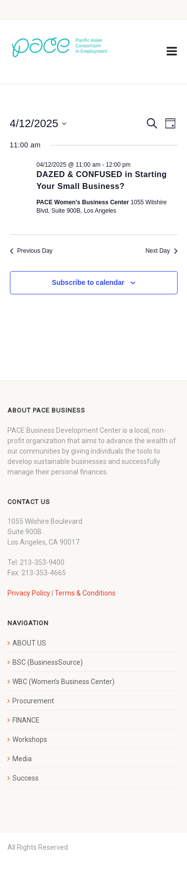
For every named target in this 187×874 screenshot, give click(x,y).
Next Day (161, 250)
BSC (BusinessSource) (47, 662)
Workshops (29, 739)
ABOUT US (29, 643)
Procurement (33, 701)
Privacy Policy (28, 593)
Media (22, 759)
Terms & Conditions (85, 593)
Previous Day (31, 250)
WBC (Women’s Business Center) (63, 682)
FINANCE (26, 720)
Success (25, 778)
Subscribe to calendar (88, 282)
